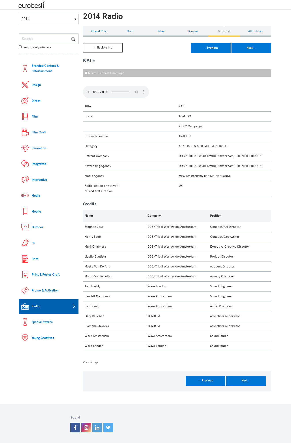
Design (36, 85)
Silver (161, 31)
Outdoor (37, 227)
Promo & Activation (45, 290)
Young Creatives (43, 338)
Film (35, 116)
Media (36, 196)
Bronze (193, 31)
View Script (91, 362)
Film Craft (39, 132)
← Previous (210, 48)
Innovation (39, 148)
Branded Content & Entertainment (45, 68)
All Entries (255, 31)
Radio (35, 306)
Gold (130, 31)
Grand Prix (98, 31)
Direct (36, 101)
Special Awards (42, 322)
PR (33, 243)
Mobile (36, 211)
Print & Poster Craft (46, 275)
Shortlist (224, 31)
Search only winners (35, 47)
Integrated (39, 164)
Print (35, 259)
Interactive (39, 180)
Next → (251, 48)
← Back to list (103, 47)
